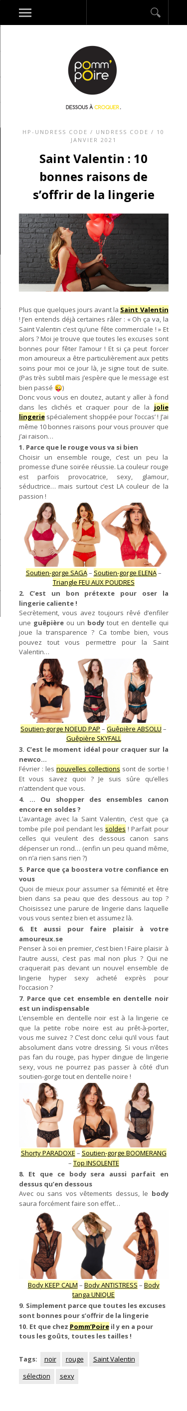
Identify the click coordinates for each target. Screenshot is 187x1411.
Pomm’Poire (89, 1326)
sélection (36, 1375)
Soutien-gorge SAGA (56, 572)
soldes (115, 828)
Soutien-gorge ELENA (125, 572)
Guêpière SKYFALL (93, 738)
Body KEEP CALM (53, 1284)
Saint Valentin (114, 1358)
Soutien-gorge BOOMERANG (124, 1152)
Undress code (122, 132)
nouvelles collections (88, 768)
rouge (75, 1358)
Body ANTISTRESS (111, 1284)
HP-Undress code (55, 132)
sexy (67, 1375)
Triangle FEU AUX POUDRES (94, 582)
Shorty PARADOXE (48, 1152)
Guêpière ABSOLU (134, 728)
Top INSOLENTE (96, 1162)
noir (50, 1358)
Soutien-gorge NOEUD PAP (60, 728)
